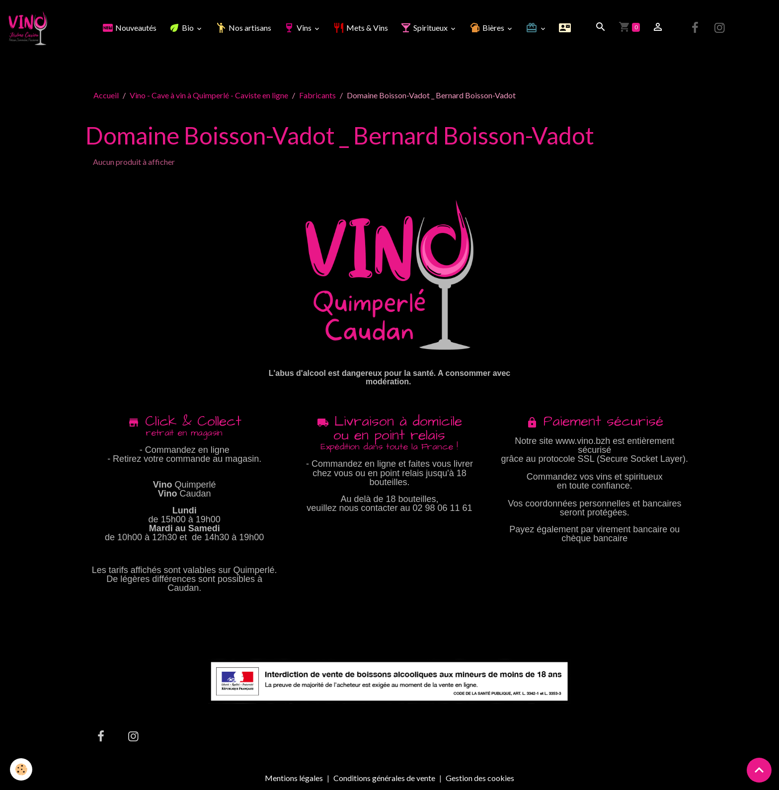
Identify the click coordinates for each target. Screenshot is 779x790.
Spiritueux (424, 27)
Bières (487, 27)
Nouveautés (129, 27)
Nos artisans (243, 27)
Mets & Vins (360, 27)
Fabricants (317, 95)
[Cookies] (21, 769)
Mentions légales (294, 778)
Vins (298, 27)
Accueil (106, 95)
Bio (181, 27)
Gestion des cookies (480, 778)
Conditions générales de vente (384, 778)
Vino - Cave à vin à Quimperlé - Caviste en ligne (209, 95)
